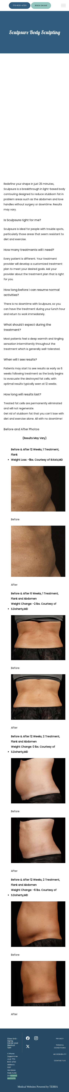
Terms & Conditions (60, 1046)
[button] (63, 6)
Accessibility (59, 1054)
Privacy (59, 1038)
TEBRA (53, 1086)
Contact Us (60, 1060)
